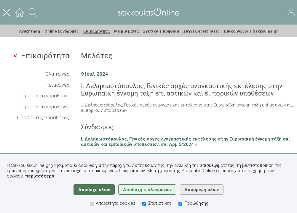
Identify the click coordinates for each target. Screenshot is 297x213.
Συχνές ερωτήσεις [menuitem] (201, 31)
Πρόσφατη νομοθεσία (45, 96)
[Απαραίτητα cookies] (92, 204)
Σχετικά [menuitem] (150, 31)
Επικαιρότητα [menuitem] (96, 31)
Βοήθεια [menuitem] (171, 31)
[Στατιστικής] (144, 204)
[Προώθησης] (180, 204)
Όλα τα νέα (57, 74)
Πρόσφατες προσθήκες (43, 117)
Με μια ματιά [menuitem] (126, 31)
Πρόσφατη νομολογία (45, 106)
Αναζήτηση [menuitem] (29, 31)
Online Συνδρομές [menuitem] (61, 31)
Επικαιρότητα (41, 55)
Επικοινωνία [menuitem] (236, 31)
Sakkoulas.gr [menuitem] (265, 31)
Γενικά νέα (57, 85)
